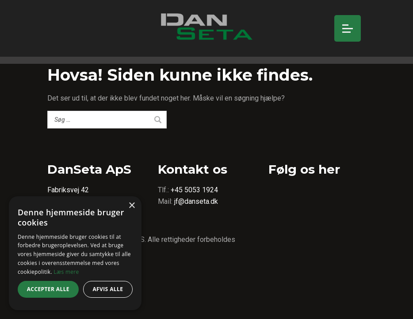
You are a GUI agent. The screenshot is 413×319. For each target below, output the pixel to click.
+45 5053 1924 (194, 190)
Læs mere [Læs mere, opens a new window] (66, 272)
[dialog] (75, 253)
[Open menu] (347, 28)
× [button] (131, 205)
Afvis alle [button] (107, 289)
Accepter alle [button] (48, 289)
